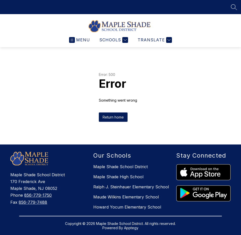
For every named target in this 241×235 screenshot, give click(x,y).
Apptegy (131, 228)
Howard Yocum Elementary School (127, 207)
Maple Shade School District (120, 166)
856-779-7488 (33, 202)
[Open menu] (79, 40)
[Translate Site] (154, 40)
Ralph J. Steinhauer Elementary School (131, 186)
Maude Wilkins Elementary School (126, 196)
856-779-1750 (38, 195)
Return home (113, 117)
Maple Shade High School (118, 176)
